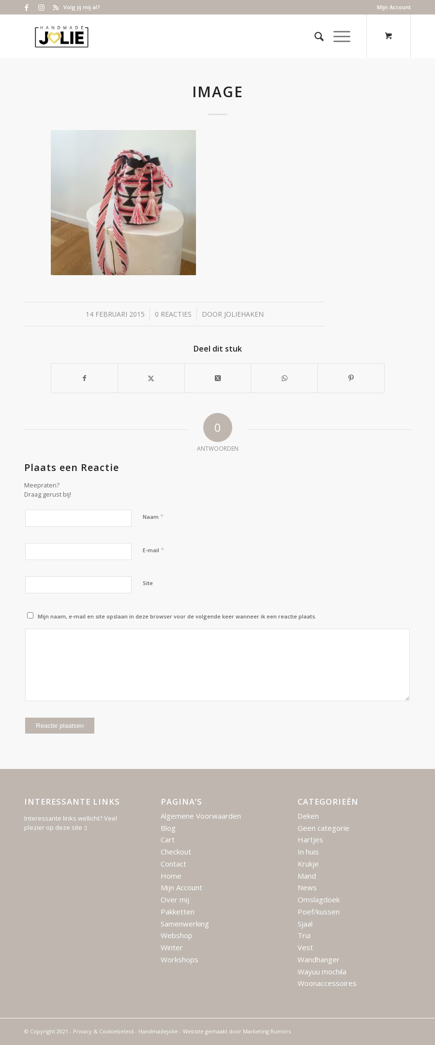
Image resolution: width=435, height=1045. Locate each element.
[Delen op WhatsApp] (284, 378)
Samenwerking (185, 923)
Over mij (175, 899)
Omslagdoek (319, 899)
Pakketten (178, 911)
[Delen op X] (151, 378)
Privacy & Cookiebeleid (103, 1031)
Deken (308, 816)
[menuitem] (391, 7)
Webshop (177, 935)
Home (171, 876)
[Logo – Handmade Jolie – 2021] (61, 36)
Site (148, 583)
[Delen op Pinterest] (351, 378)
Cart (168, 839)
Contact (173, 863)
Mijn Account (394, 7)
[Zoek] (314, 36)
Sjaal (305, 923)
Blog (168, 828)
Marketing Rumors (267, 1031)
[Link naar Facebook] (27, 7)
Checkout (176, 851)
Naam (153, 516)
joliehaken (244, 314)
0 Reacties (173, 314)
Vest (305, 947)
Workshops (179, 959)
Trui (304, 935)
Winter (172, 947)
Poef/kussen (319, 911)
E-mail (153, 549)
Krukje (308, 863)
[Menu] (337, 36)
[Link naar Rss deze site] (56, 7)
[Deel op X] (218, 378)
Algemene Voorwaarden (201, 816)
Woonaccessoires (327, 983)
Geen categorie (323, 828)
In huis (308, 851)
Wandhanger (319, 959)
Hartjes (310, 839)
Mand (307, 876)
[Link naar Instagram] (41, 7)
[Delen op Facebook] (84, 378)
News (307, 887)
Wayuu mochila (322, 971)
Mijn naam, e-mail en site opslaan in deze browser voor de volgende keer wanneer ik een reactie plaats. (177, 616)
